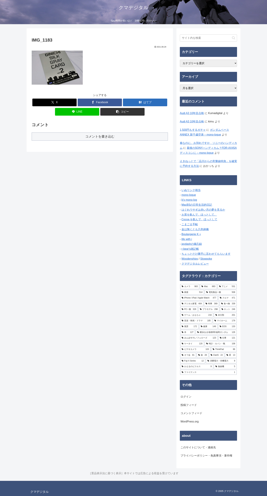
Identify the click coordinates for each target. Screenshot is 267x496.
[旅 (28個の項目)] (202, 355)
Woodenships (190, 258)
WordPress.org (189, 421)
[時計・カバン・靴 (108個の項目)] (221, 343)
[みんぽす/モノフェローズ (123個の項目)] (199, 338)
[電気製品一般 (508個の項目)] (221, 292)
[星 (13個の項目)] (231, 355)
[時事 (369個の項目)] (211, 303)
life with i (187, 239)
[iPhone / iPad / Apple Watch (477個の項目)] (199, 298)
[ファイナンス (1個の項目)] (208, 372)
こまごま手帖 (190, 224)
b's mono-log (189, 199)
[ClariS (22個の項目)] (216, 355)
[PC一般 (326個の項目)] (189, 309)
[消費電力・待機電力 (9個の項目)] (221, 361)
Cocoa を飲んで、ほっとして (199, 219)
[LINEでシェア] (77, 112)
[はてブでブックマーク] (145, 102)
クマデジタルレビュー (195, 263)
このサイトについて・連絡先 (198, 447)
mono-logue (189, 194)
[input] (208, 38)
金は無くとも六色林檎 (195, 229)
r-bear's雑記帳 (190, 248)
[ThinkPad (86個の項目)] (224, 349)
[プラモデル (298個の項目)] (208, 309)
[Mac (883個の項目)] (208, 286)
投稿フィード (188, 405)
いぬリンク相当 (191, 190)
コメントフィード (191, 413)
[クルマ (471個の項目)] (227, 298)
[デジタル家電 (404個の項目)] (191, 303)
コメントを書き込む (99, 136)
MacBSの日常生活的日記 (197, 204)
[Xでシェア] (54, 102)
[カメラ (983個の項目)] (189, 286)
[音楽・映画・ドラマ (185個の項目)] (196, 320)
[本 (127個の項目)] (187, 332)
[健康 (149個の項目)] (208, 326)
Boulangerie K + (191, 234)
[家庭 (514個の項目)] (192, 292)
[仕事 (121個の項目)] (227, 338)
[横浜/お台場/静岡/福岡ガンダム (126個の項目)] (216, 332)
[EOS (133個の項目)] (227, 326)
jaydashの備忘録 (192, 243)
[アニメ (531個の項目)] (227, 286)
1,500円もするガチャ (193, 129)
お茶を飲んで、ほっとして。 (199, 214)
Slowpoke (206, 258)
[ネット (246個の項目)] (228, 309)
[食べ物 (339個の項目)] (228, 303)
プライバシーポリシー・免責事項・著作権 (206, 455)
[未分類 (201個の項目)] (225, 315)
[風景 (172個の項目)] (189, 326)
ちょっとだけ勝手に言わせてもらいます (206, 253)
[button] (122, 112)
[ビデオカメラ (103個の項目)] (195, 349)
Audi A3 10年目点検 (192, 113)
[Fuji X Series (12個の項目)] (192, 361)
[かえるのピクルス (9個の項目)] (196, 366)
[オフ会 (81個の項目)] (188, 355)
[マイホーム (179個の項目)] (225, 320)
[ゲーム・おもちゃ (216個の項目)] (196, 315)
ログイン (185, 396)
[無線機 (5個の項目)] (225, 366)
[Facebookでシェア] (100, 102)
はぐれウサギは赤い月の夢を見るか (203, 209)
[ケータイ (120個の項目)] (192, 343)
